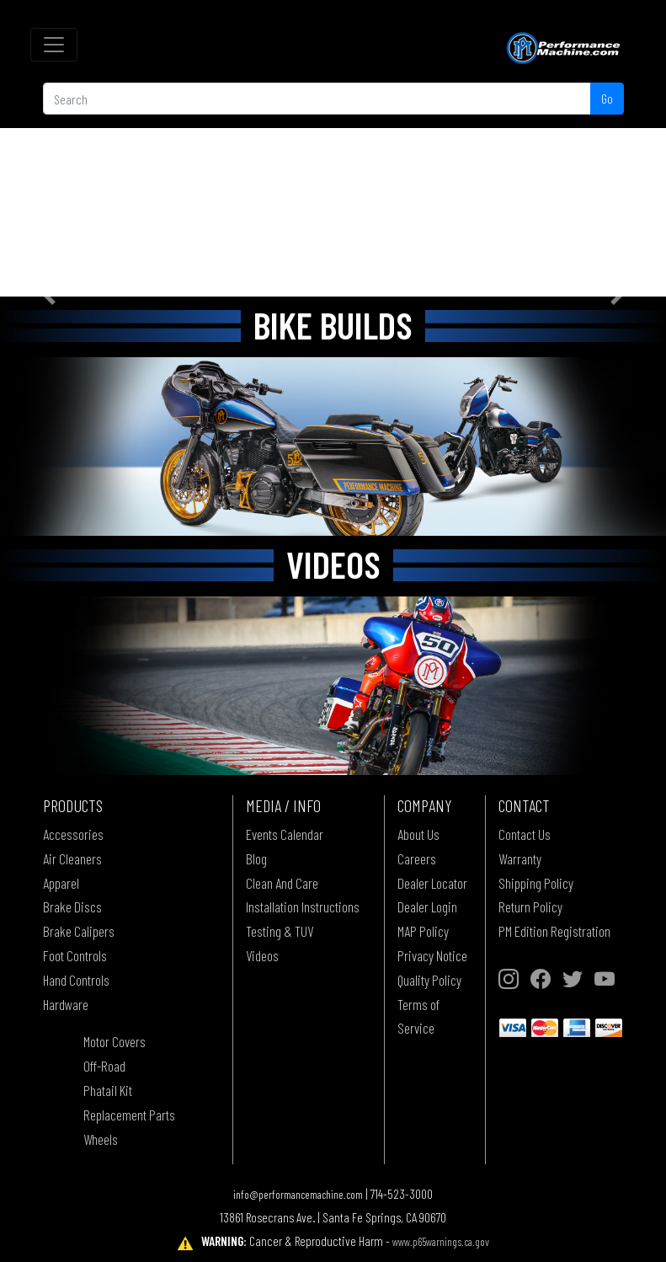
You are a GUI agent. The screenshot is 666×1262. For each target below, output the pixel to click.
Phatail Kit (107, 1090)
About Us (418, 834)
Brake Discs (72, 906)
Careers (416, 858)
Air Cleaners (72, 858)
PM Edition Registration (554, 930)
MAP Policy (423, 930)
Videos (262, 955)
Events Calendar (284, 834)
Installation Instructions (303, 906)
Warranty (519, 858)
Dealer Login (427, 906)
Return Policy (530, 906)
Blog (256, 858)
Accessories (73, 834)
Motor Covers (114, 1041)
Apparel (61, 882)
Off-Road (104, 1065)
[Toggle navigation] (53, 44)
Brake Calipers (79, 930)
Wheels (100, 1139)
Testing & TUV (279, 930)
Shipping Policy (535, 882)
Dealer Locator (432, 882)
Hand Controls (76, 979)
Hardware (65, 1004)
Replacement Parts (129, 1114)
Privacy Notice (432, 955)
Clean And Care (282, 882)
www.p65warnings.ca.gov (440, 1241)
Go (607, 98)
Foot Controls (75, 955)
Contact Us (524, 834)
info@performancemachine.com (298, 1194)
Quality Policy (429, 979)
